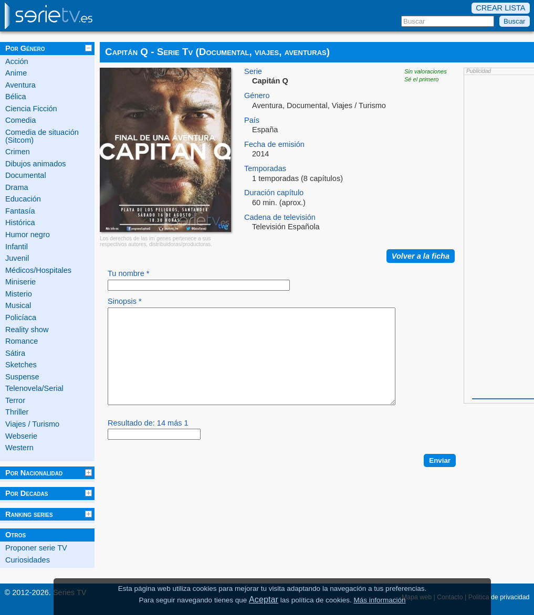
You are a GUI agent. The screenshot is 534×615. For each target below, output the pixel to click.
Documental (25, 175)
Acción (16, 61)
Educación (23, 199)
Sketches (21, 364)
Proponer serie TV (36, 548)
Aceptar (263, 599)
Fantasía (20, 211)
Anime (16, 73)
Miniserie (20, 282)
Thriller (16, 412)
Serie (253, 72)
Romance (21, 341)
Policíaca (20, 317)
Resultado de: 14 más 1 (148, 442)
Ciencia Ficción (31, 108)
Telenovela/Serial (34, 388)
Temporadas (265, 169)
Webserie (21, 436)
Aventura (20, 85)
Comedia (20, 120)
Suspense (22, 377)
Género (257, 96)
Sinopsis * (125, 301)
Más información (379, 600)
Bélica (15, 96)
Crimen (17, 151)
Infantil (16, 246)
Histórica (20, 222)
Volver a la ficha (420, 256)
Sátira (15, 353)
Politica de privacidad (499, 597)
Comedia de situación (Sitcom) (42, 136)
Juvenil (17, 258)
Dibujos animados (35, 164)
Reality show (26, 329)
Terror (15, 400)
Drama (16, 187)
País (251, 120)
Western (19, 447)
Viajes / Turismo (32, 424)
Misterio (18, 294)
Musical (18, 305)
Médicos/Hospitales (38, 270)
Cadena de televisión (280, 217)
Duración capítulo (273, 193)
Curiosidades (27, 560)
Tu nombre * (129, 273)
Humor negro (27, 234)
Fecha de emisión (274, 145)
